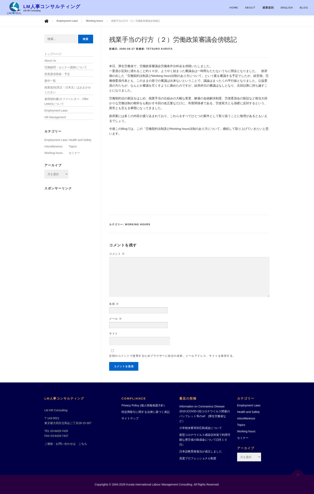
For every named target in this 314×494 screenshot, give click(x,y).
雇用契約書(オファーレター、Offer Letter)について (66, 101)
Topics (73, 146)
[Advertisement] (189, 175)
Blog (304, 7)
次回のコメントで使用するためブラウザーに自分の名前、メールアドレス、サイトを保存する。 (172, 355)
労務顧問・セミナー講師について (65, 67)
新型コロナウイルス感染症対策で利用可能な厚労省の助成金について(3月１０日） (204, 439)
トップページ (52, 54)
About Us (50, 60)
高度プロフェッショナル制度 (197, 458)
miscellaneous (53, 146)
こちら (82, 443)
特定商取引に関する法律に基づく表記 (146, 411)
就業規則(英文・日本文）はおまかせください (67, 90)
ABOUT (250, 7)
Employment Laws (56, 110)
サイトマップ (130, 418)
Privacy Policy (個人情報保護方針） (144, 405)
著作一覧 (50, 80)
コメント (117, 253)
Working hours (138, 224)
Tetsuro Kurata (159, 48)
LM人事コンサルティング (52, 6)
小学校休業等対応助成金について (200, 428)
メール (115, 318)
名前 (114, 303)
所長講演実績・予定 (57, 74)
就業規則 (268, 7)
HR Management (55, 117)
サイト (113, 333)
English (287, 7)
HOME (234, 7)
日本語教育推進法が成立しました (200, 451)
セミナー (74, 153)
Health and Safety (80, 140)
